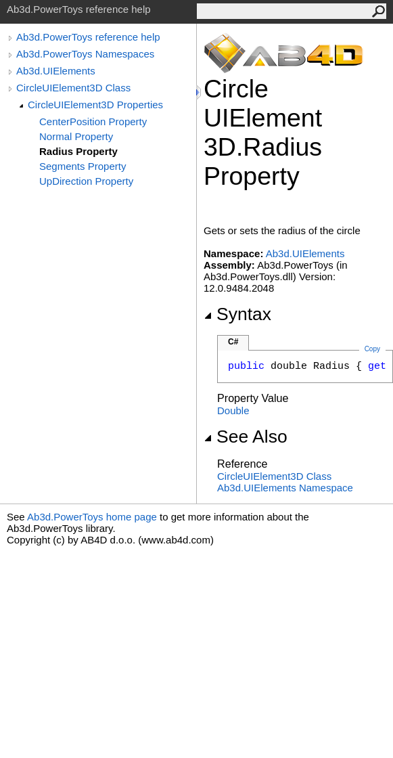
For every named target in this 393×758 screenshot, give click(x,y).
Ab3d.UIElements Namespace (285, 487)
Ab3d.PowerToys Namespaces (85, 54)
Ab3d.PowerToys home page (92, 516)
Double (233, 410)
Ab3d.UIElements (55, 70)
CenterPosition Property (93, 121)
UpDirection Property (86, 181)
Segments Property (82, 166)
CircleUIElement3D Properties (95, 104)
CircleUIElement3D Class (73, 87)
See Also (245, 436)
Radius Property (78, 151)
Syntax (237, 314)
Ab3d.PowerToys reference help (88, 37)
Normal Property (76, 136)
